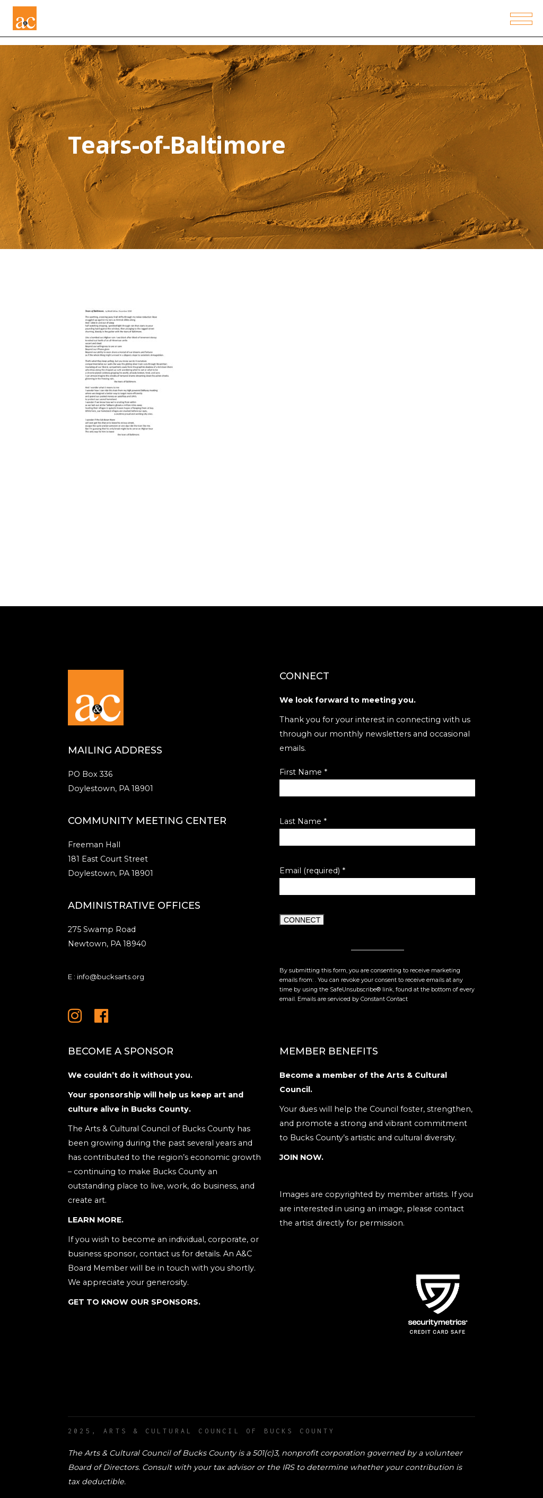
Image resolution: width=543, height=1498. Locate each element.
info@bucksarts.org (110, 976)
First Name (303, 772)
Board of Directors (103, 1467)
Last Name (303, 821)
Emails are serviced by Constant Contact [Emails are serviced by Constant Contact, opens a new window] (352, 999)
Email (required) (312, 870)
